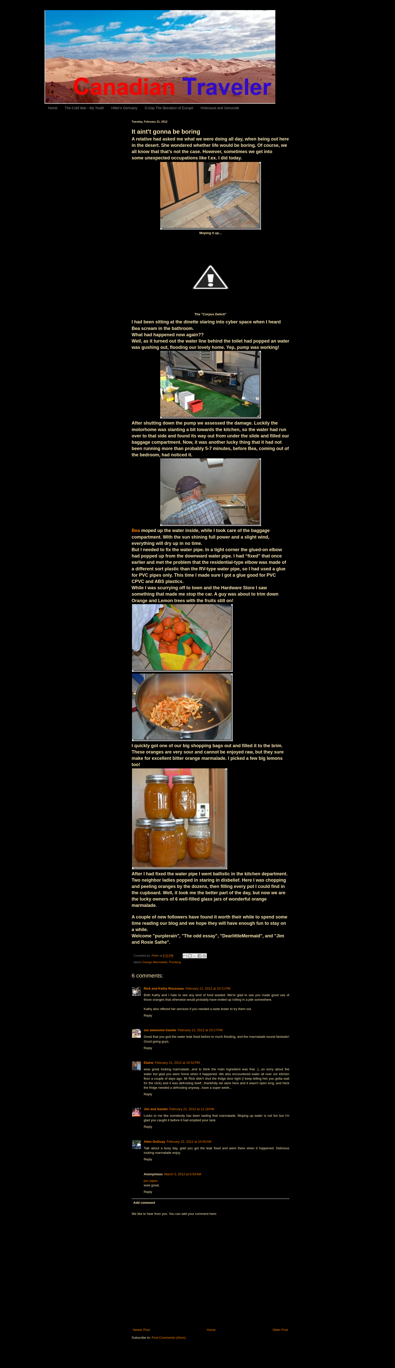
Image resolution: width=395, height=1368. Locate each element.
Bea (136, 530)
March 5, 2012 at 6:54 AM (182, 1174)
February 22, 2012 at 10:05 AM (189, 1141)
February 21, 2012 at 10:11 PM (207, 988)
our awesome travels (160, 1030)
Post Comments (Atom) (169, 1337)
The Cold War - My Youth (84, 108)
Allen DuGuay (154, 1141)
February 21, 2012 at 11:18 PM (191, 1109)
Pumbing (175, 962)
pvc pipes (151, 1181)
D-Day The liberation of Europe (169, 108)
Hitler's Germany (124, 108)
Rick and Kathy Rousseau (164, 988)
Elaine (148, 1063)
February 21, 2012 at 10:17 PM (200, 1030)
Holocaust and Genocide (220, 108)
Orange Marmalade (155, 962)
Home (52, 108)
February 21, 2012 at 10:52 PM (177, 1063)
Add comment (144, 1203)
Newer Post (141, 1330)
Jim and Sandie (156, 1109)
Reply (148, 1015)
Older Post (280, 1330)
